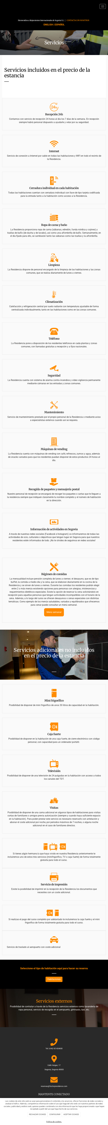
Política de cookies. (54, 1122)
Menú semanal (54, 612)
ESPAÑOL (60, 24)
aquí (59, 968)
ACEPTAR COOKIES (71, 1114)
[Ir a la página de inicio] (1, 6)
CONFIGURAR (54, 1114)
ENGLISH (48, 24)
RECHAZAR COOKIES (37, 1114)
